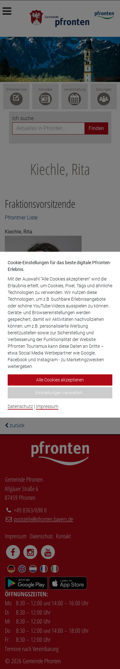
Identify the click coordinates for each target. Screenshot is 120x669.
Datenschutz (20, 406)
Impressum (47, 406)
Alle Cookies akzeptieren (60, 379)
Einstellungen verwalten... (60, 392)
